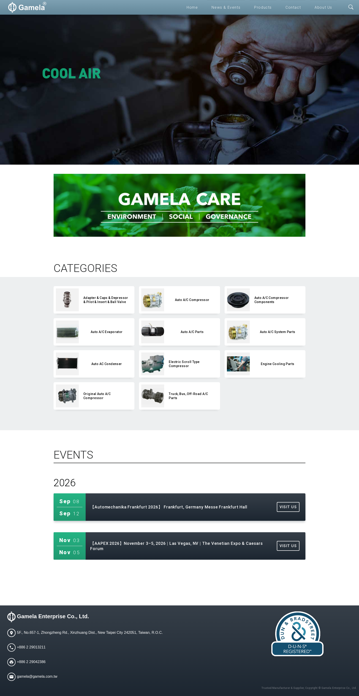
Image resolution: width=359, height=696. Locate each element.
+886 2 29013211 (31, 647)
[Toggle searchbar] (351, 7)
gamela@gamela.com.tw (37, 676)
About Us (323, 7)
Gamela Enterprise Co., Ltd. (53, 616)
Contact (293, 7)
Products (263, 7)
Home (192, 7)
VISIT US (288, 507)
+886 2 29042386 (31, 662)
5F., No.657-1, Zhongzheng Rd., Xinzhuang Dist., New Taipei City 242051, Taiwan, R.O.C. (90, 632)
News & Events (226, 7)
